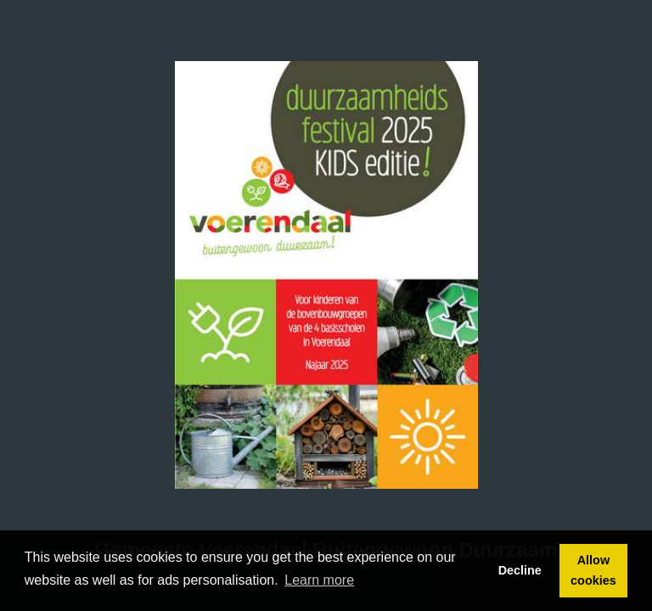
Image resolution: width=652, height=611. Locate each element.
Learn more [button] (319, 580)
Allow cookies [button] (593, 570)
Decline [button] (520, 570)
